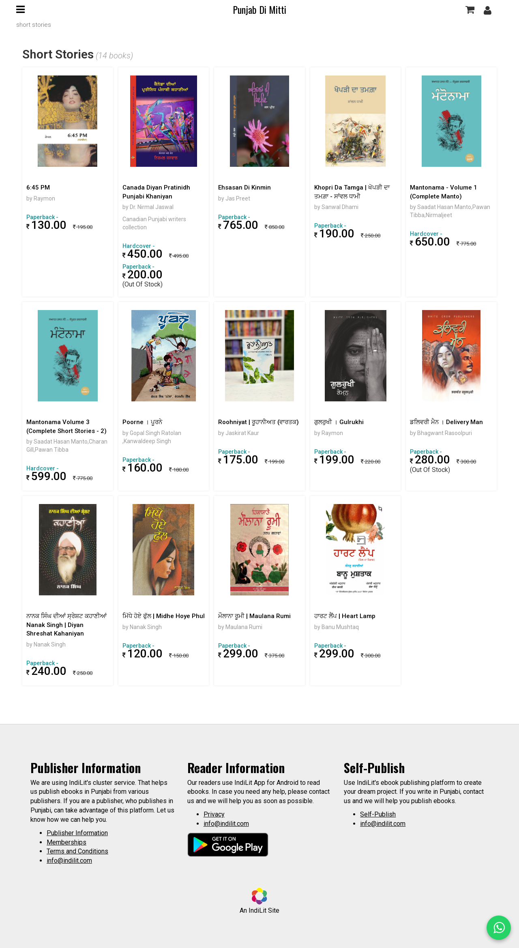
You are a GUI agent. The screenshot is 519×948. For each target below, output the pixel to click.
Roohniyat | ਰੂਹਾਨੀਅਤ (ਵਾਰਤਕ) (258, 422)
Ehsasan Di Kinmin (244, 187)
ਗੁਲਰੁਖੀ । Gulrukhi (339, 422)
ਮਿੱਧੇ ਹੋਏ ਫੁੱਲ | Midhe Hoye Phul (163, 616)
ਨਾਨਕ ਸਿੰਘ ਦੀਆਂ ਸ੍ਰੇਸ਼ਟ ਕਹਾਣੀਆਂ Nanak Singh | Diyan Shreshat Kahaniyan (66, 624)
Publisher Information (77, 833)
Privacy (214, 814)
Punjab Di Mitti (259, 9)
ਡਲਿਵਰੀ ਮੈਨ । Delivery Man (446, 422)
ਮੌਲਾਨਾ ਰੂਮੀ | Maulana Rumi (254, 616)
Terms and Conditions (77, 851)
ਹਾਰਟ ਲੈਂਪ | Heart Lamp (344, 616)
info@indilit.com (69, 860)
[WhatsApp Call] (499, 928)
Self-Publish (378, 814)
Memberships (66, 842)
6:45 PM (38, 187)
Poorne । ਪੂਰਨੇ (142, 422)
